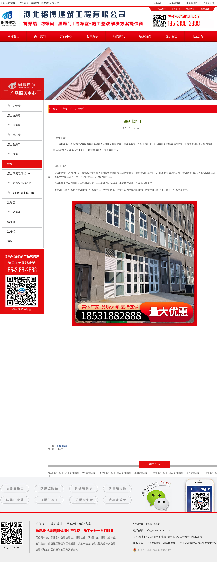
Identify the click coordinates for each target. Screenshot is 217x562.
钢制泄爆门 (63, 446)
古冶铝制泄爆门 (90, 473)
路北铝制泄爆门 (72, 473)
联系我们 (145, 36)
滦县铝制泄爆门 (159, 473)
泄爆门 (82, 109)
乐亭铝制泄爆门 (194, 473)
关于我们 (40, 36)
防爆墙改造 (208, 3)
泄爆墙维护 (191, 3)
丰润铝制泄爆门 (142, 473)
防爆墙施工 (158, 3)
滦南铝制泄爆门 (176, 473)
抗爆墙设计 (174, 3)
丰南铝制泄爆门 (124, 473)
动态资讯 (119, 36)
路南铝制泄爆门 (55, 473)
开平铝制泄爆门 (107, 473)
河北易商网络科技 (190, 543)
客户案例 (92, 36)
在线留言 (171, 36)
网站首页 (13, 36)
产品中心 (66, 36)
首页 (55, 109)
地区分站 (198, 36)
